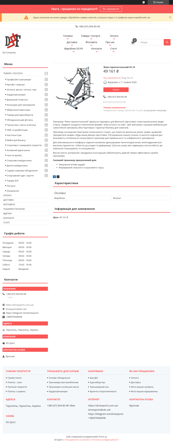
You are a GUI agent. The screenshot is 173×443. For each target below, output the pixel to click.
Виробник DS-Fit (73, 48)
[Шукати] (167, 42)
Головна (68, 35)
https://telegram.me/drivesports (22, 312)
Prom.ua (103, 436)
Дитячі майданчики (17, 165)
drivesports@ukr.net (16, 309)
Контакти (96, 48)
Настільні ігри (14, 135)
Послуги (11, 185)
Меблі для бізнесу (16, 140)
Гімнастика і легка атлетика (21, 124)
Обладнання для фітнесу (20, 119)
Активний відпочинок (18, 150)
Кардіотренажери (16, 94)
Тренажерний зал (99, 386)
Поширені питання (14, 209)
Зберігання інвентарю (18, 109)
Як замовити (111, 9)
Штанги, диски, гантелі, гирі (21, 89)
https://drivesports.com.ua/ (20, 304)
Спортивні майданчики (19, 160)
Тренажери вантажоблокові (63, 382)
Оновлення (13, 190)
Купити (116, 90)
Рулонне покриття (17, 386)
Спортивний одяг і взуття (20, 175)
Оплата (114, 35)
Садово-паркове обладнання (22, 170)
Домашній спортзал (17, 99)
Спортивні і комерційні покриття (24, 145)
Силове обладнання (59, 377)
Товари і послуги (90, 35)
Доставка (72, 42)
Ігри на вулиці (14, 155)
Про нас (110, 42)
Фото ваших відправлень (144, 391)
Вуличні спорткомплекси (103, 391)
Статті (113, 48)
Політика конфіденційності (105, 439)
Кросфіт (94, 377)
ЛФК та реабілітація (17, 129)
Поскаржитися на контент (77, 439)
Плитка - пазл (15, 382)
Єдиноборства (97, 382)
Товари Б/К (12, 180)
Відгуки (7, 213)
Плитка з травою (16, 391)
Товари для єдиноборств (20, 114)
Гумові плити (15, 377)
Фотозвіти (91, 42)
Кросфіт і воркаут (16, 84)
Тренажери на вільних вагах (64, 386)
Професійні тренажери (19, 79)
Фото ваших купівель (142, 386)
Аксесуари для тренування (21, 104)
